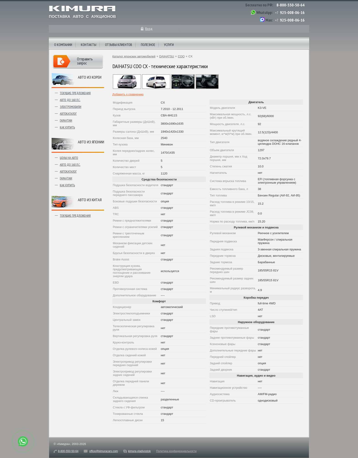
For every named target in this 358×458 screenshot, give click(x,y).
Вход (149, 28)
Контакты (88, 44)
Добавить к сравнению (128, 94)
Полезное (148, 44)
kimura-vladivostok (139, 451)
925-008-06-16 (292, 12)
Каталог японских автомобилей (133, 56)
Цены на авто (69, 158)
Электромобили (70, 107)
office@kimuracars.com (103, 451)
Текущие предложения (75, 93)
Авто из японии (91, 142)
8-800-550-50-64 (290, 5)
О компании (63, 44)
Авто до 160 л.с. (70, 100)
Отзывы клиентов (118, 44)
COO (181, 56)
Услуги (169, 44)
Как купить (67, 127)
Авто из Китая (90, 199)
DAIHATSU (166, 56)
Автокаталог (68, 114)
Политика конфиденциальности (176, 451)
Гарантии (66, 120)
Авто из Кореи (89, 77)
